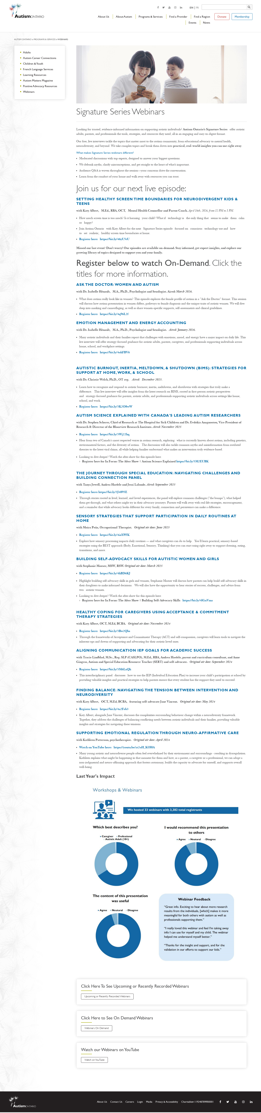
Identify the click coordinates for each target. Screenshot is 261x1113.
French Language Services (38, 69)
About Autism (124, 16)
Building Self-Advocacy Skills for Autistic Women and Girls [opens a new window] (147, 559)
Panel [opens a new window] (134, 477)
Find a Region (202, 16)
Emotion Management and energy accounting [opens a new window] (131, 323)
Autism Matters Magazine (38, 80)
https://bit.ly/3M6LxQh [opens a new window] (115, 669)
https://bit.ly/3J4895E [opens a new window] (112, 492)
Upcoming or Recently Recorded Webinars (109, 996)
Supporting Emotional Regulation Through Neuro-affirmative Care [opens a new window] (157, 733)
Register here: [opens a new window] (89, 239)
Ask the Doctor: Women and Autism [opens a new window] (117, 284)
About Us (103, 16)
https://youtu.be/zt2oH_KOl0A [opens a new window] (134, 747)
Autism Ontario (23, 39)
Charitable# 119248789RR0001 (197, 1102)
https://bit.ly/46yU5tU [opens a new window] (114, 239)
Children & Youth (33, 63)
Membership (242, 16)
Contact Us (116, 1102)
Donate (222, 16)
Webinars (28, 91)
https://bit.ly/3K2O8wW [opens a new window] (116, 406)
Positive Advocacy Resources (40, 86)
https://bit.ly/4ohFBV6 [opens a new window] (115, 352)
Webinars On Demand (98, 1028)
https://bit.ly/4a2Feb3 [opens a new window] (114, 709)
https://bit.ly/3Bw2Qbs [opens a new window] (115, 631)
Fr (197, 7)
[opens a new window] (158, 7)
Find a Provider (178, 16)
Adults (27, 52)
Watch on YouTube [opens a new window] (96, 1060)
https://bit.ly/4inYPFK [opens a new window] (115, 535)
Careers (129, 1102)
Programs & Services (151, 16)
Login (140, 1102)
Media (149, 1102)
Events (192, 22)
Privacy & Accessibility (167, 1102)
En (191, 7)
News (206, 22)
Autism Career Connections (39, 58)
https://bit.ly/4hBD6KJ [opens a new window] (115, 573)
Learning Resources (34, 75)
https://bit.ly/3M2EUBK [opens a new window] (192, 461)
